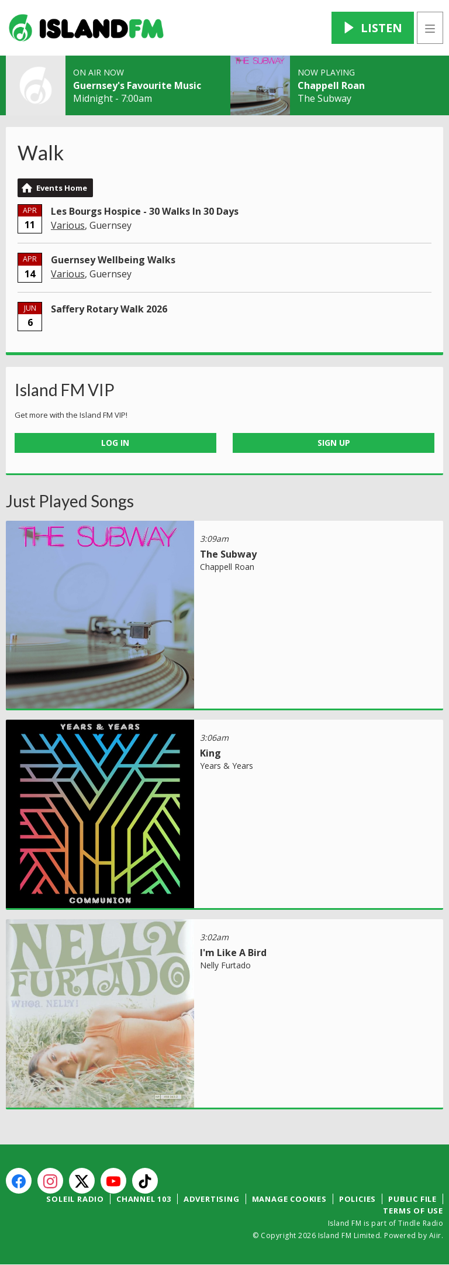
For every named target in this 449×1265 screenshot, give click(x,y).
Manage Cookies (289, 1199)
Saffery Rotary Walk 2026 (109, 308)
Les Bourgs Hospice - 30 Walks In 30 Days (145, 211)
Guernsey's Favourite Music (137, 85)
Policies (357, 1199)
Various (68, 225)
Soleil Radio (75, 1199)
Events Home (61, 188)
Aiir (435, 1235)
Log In (115, 442)
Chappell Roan (331, 85)
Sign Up (333, 442)
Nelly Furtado (225, 965)
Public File (412, 1199)
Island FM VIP (65, 390)
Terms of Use (413, 1210)
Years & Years (226, 765)
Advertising (212, 1199)
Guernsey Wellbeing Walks (113, 259)
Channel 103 (143, 1199)
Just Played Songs (70, 501)
